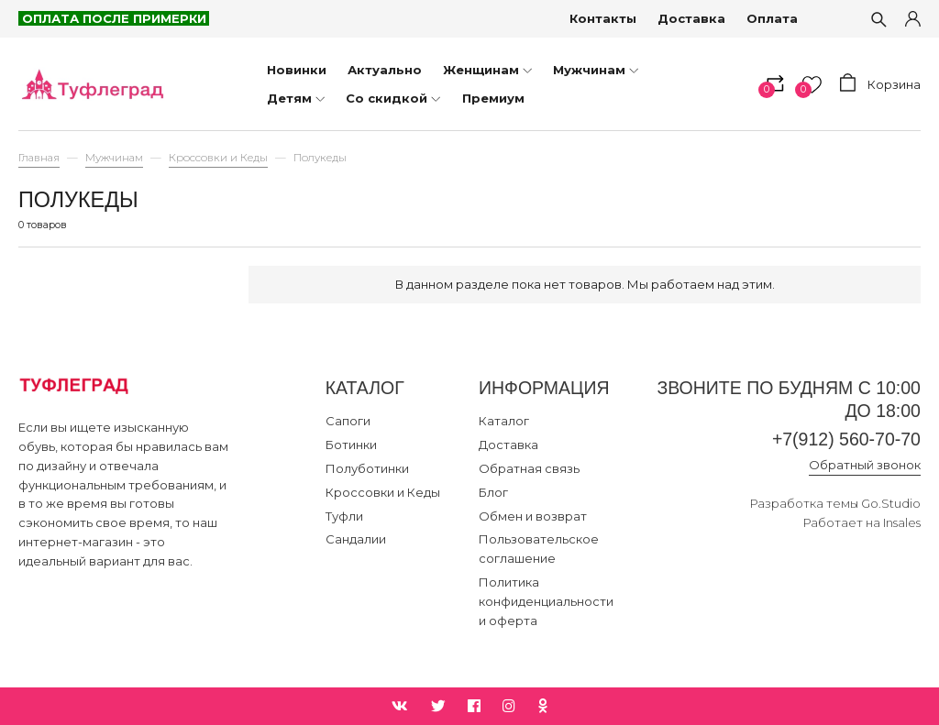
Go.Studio (891, 503)
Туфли (344, 516)
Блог (493, 492)
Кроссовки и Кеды (218, 157)
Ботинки (351, 444)
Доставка (691, 18)
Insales (902, 522)
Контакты (602, 18)
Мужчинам (114, 157)
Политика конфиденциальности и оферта (546, 601)
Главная (39, 157)
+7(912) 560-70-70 (846, 439)
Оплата (772, 18)
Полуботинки (367, 468)
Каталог (504, 420)
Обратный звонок (865, 464)
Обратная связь (529, 468)
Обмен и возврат (533, 516)
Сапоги (348, 420)
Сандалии (356, 539)
